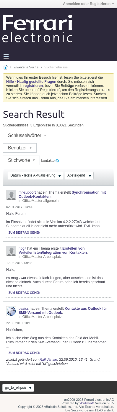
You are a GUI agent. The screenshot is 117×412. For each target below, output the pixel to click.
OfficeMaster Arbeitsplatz (42, 257)
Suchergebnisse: (16, 125)
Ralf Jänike (48, 359)
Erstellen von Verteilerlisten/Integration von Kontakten (53, 250)
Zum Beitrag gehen (24, 232)
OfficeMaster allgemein (40, 201)
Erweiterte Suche (26, 67)
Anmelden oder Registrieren (88, 4)
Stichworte (21, 160)
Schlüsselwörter (27, 135)
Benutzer (20, 147)
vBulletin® (86, 403)
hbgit (22, 248)
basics (24, 308)
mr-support (27, 192)
